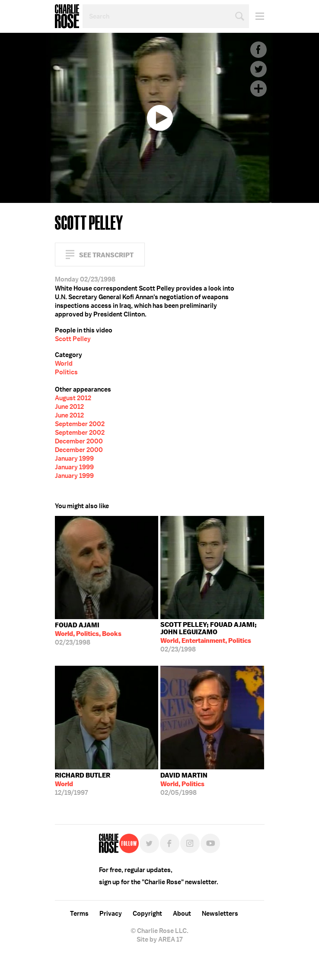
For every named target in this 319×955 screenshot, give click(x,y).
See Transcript (106, 255)
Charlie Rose (67, 16)
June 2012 (69, 406)
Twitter (258, 69)
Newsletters (220, 913)
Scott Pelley (73, 339)
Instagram (190, 843)
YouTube (210, 843)
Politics (66, 372)
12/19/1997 (82, 784)
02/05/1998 (183, 784)
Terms (79, 913)
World (64, 363)
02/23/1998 (88, 634)
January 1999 (74, 458)
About (182, 913)
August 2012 (73, 398)
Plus (258, 88)
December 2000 (79, 441)
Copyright (147, 913)
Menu (256, 16)
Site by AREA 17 (159, 939)
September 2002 (80, 424)
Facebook (258, 49)
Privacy (110, 913)
